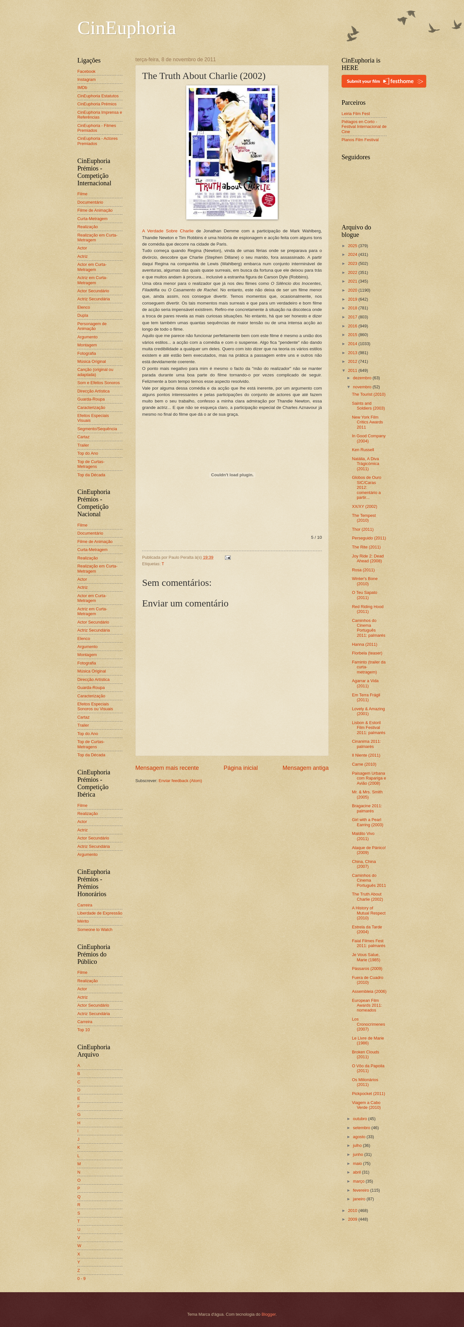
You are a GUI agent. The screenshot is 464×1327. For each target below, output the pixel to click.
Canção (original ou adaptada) (95, 372)
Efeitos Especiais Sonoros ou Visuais (95, 706)
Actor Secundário (93, 290)
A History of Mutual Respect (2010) (368, 913)
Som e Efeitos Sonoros (98, 382)
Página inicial (241, 768)
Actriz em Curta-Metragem (92, 280)
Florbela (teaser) (367, 653)
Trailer (83, 445)
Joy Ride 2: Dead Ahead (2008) (368, 558)
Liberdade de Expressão (99, 913)
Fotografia (86, 353)
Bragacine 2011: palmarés (367, 808)
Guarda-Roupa (91, 399)
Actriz (82, 256)
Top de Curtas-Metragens (90, 464)
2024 (353, 254)
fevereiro (361, 1190)
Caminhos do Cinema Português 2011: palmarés (368, 628)
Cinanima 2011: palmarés (366, 744)
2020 (353, 290)
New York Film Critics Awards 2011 (367, 422)
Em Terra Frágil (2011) (366, 697)
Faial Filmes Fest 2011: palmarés (368, 943)
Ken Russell (363, 449)
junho (358, 1154)
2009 (353, 1219)
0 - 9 (81, 1278)
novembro (362, 386)
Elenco (83, 307)
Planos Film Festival (360, 139)
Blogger (269, 1314)
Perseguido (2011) (369, 538)
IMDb (82, 87)
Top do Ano (87, 453)
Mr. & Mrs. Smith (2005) (367, 794)
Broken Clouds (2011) (365, 1054)
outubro (360, 1118)
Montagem (87, 345)
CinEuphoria (126, 27)
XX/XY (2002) (364, 506)
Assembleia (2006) (369, 991)
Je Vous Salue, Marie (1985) (366, 957)
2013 (353, 352)
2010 (353, 1210)
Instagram (86, 79)
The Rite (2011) (366, 547)
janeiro (359, 1198)
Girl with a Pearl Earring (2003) (367, 822)
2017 (353, 317)
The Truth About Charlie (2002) (367, 896)
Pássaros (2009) (367, 968)
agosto (359, 1136)
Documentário (90, 202)
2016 (353, 326)
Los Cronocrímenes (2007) (368, 1024)
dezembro (362, 377)
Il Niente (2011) (366, 755)
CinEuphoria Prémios (97, 104)
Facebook (86, 71)
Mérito (83, 921)
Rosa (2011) (363, 569)
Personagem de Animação (92, 326)
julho (358, 1145)
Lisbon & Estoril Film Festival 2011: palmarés (368, 727)
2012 (353, 361)
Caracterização (91, 407)
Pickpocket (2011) (368, 1093)
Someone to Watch (94, 929)
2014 (353, 343)
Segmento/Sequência (97, 428)
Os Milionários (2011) (365, 1082)
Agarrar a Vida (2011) (365, 683)
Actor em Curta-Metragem (92, 267)
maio (358, 1163)
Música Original (91, 361)
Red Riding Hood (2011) (367, 609)
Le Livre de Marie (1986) (368, 1040)
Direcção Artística (93, 391)
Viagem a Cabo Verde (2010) (366, 1105)
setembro (362, 1127)
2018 (353, 307)
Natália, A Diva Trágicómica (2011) (365, 463)
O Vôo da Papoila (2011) (368, 1068)
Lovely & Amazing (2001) (368, 711)
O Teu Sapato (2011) (364, 595)
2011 (353, 370)
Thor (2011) (362, 529)
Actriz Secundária (93, 298)
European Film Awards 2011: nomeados (367, 1005)
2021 (353, 281)
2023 (353, 263)
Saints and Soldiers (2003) (368, 406)
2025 (353, 245)
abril (357, 1172)
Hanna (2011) (364, 644)
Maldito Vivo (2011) (363, 836)
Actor (82, 248)
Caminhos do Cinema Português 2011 (369, 880)
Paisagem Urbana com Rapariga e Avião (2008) (369, 778)
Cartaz (83, 436)
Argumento (87, 336)
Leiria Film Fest (356, 113)
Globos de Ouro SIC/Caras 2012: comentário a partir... (366, 487)
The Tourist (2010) (368, 394)
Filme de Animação (95, 210)
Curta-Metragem (92, 218)
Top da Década (91, 474)
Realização (87, 226)
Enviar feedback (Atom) (180, 780)
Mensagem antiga (306, 768)
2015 (353, 334)
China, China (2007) (364, 864)
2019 (353, 299)
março (359, 1181)
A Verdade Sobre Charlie (168, 230)
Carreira (84, 905)
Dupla (82, 315)
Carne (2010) (364, 764)
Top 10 (83, 1029)
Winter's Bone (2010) (365, 581)
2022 (353, 272)
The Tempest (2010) (364, 518)
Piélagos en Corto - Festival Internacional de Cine (364, 126)
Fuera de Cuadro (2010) (367, 980)
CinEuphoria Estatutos (98, 95)
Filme (82, 193)
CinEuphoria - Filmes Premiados (96, 128)
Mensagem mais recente (167, 768)
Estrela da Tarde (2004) (367, 929)
